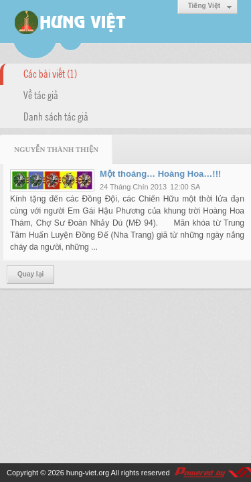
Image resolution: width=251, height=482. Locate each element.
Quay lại (30, 274)
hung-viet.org (87, 473)
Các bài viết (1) (50, 73)
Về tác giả (40, 94)
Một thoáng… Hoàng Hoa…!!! (160, 174)
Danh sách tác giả (55, 115)
